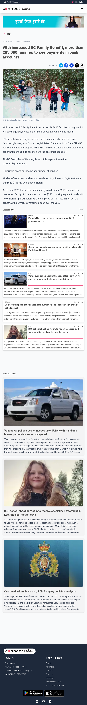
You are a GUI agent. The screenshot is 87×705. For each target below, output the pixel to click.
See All (81, 209)
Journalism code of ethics (16, 667)
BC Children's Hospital (55, 685)
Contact (49, 674)
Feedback (50, 678)
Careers (49, 671)
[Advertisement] (43, 359)
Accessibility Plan (53, 682)
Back (7, 34)
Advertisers (50, 667)
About (48, 663)
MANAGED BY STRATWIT (15, 674)
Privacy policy (10, 663)
